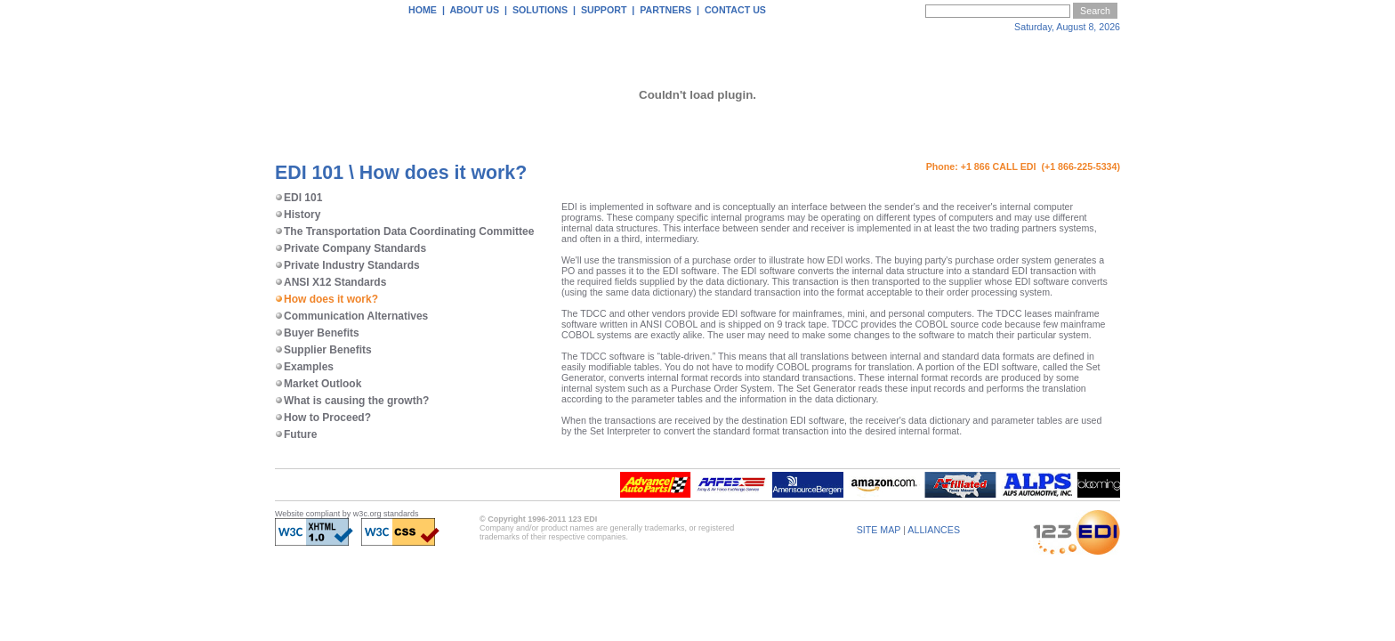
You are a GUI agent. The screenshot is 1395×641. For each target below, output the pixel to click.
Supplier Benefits (323, 350)
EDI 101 (298, 197)
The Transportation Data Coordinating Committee (404, 231)
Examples (304, 367)
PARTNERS (665, 9)
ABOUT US (474, 9)
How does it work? (326, 299)
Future (296, 434)
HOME (422, 9)
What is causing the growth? (352, 400)
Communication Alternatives (351, 316)
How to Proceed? (323, 417)
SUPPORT (604, 9)
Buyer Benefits (317, 333)
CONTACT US (735, 9)
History (297, 214)
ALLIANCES (933, 529)
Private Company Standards (350, 248)
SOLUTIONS (540, 9)
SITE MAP (879, 529)
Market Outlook (318, 383)
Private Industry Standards (347, 265)
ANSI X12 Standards (330, 282)
